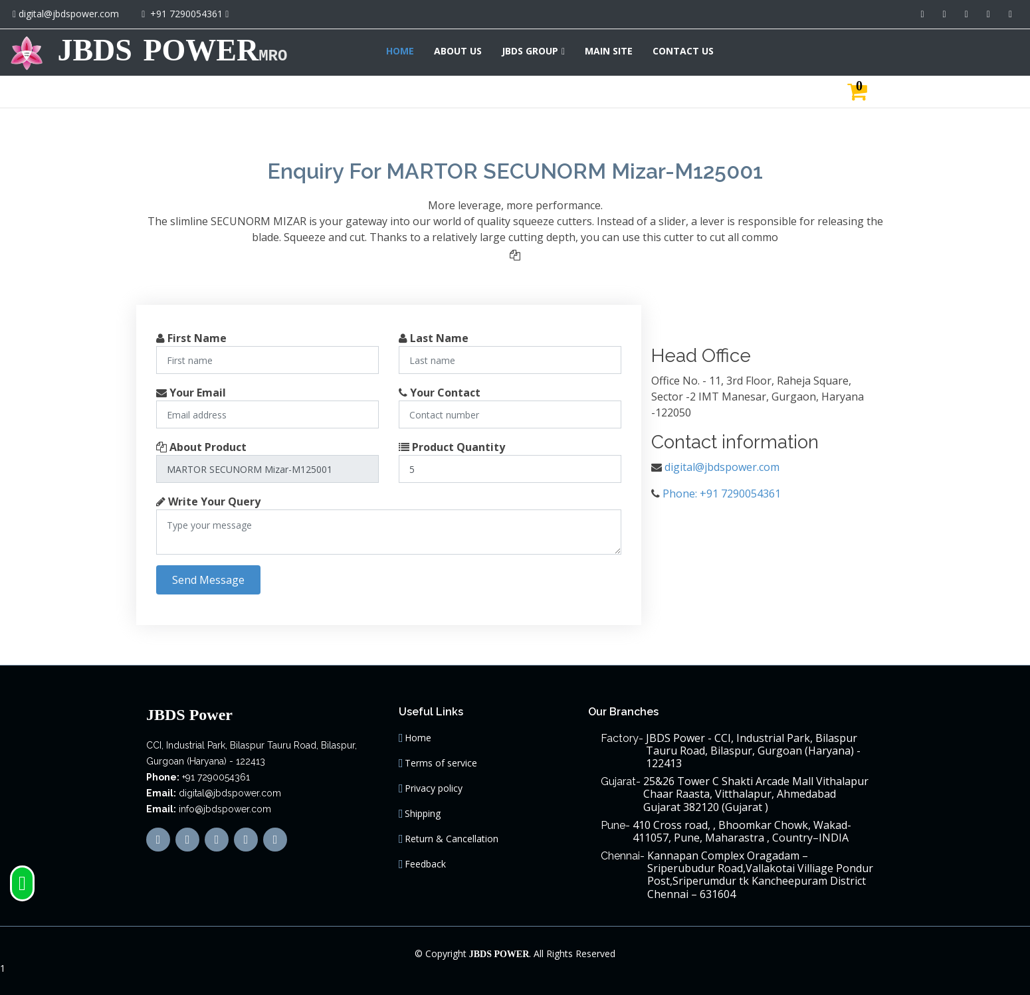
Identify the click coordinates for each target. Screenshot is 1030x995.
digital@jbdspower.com (69, 13)
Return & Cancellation (451, 839)
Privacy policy (434, 788)
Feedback (425, 864)
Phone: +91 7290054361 (722, 493)
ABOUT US (754, 51)
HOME (696, 51)
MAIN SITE (905, 51)
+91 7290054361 (186, 13)
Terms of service (441, 763)
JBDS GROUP (826, 51)
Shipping (423, 813)
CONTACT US (979, 51)
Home (418, 738)
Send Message (208, 580)
